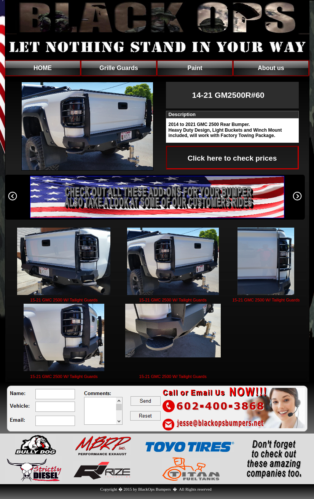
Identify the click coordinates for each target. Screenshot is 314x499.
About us (271, 68)
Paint (194, 68)
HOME (42, 68)
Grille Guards (118, 68)
